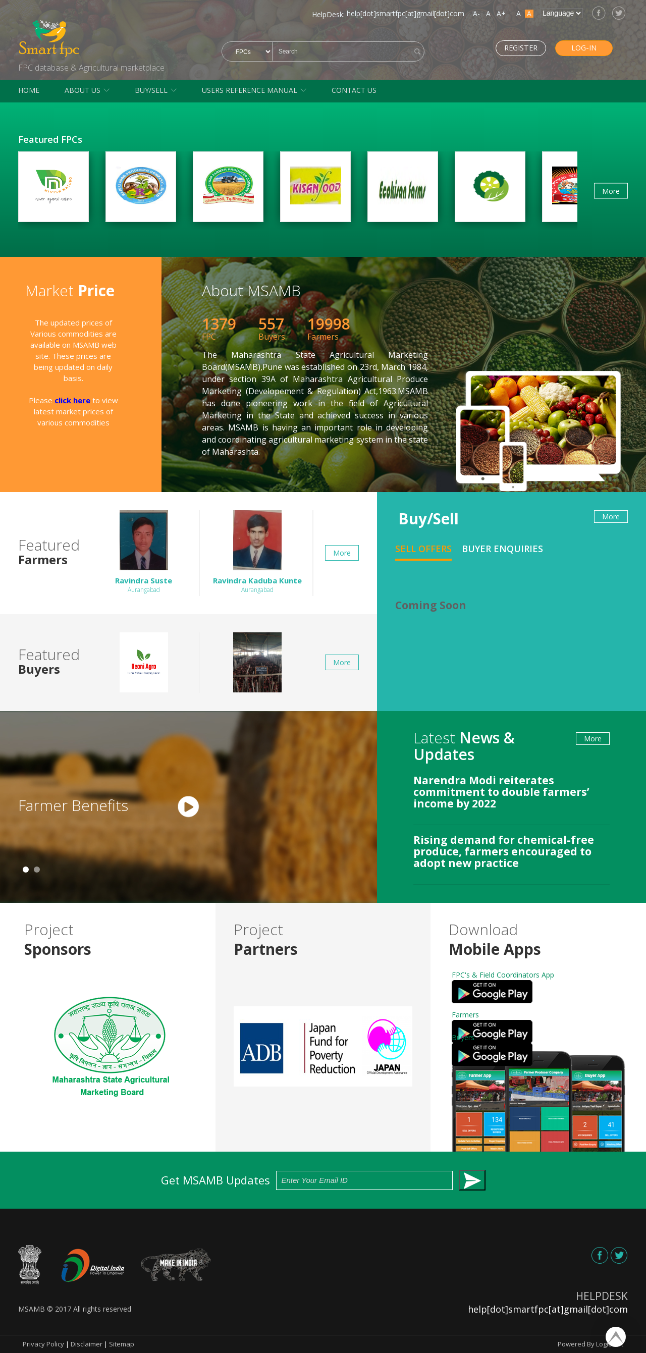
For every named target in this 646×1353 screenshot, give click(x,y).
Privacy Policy (43, 1343)
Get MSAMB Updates (323, 1180)
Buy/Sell (151, 90)
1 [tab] (26, 870)
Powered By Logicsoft (590, 1343)
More (611, 190)
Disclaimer (86, 1343)
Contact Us (354, 90)
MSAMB (31, 1309)
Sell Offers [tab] (423, 549)
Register (508, 48)
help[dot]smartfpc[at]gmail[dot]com (405, 13)
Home (28, 90)
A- (476, 13)
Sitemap (121, 1343)
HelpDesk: (328, 14)
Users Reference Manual (249, 90)
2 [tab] (37, 870)
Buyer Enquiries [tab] (502, 549)
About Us (82, 90)
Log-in (577, 48)
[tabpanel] (188, 807)
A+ (501, 13)
